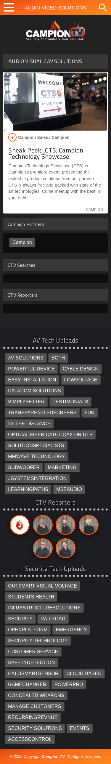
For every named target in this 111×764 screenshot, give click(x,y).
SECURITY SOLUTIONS (35, 728)
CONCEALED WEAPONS (36, 695)
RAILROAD (53, 618)
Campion (22, 242)
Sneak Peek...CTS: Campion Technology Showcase (45, 153)
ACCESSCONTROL (30, 739)
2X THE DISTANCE (29, 423)
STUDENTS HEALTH (31, 596)
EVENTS (79, 728)
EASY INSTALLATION (32, 379)
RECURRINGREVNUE (32, 717)
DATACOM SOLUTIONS (34, 390)
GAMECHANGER (27, 684)
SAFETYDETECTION (31, 662)
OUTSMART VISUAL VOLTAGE (42, 585)
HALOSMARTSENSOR (33, 673)
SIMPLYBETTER (26, 401)
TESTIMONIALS (70, 401)
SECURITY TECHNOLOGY (37, 640)
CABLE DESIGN (81, 368)
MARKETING (62, 467)
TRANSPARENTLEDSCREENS (42, 412)
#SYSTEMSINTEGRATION (37, 478)
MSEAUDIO (69, 489)
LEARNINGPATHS (28, 489)
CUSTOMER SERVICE (33, 651)
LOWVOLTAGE (80, 379)
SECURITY (20, 618)
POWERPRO (68, 684)
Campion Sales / (39, 137)
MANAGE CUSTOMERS (34, 706)
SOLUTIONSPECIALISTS (36, 445)
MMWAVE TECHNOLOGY (36, 456)
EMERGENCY (71, 629)
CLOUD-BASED (84, 673)
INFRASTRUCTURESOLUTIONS (44, 607)
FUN (90, 412)
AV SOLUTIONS (26, 357)
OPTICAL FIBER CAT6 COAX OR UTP (50, 434)
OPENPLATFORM (28, 629)
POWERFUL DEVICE (31, 368)
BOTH (58, 357)
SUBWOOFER (24, 467)
